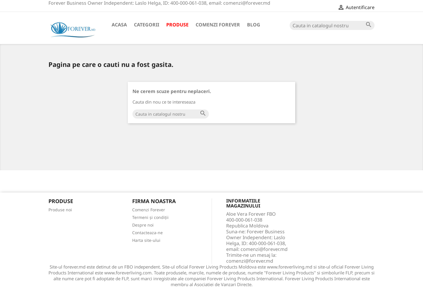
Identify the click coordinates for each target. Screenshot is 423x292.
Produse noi (60, 209)
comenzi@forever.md (249, 261)
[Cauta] (332, 25)
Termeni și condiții (150, 217)
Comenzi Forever (218, 24)
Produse (177, 24)
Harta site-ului (146, 240)
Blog (253, 24)
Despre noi (143, 225)
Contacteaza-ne (147, 232)
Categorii (146, 24)
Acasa (119, 24)
